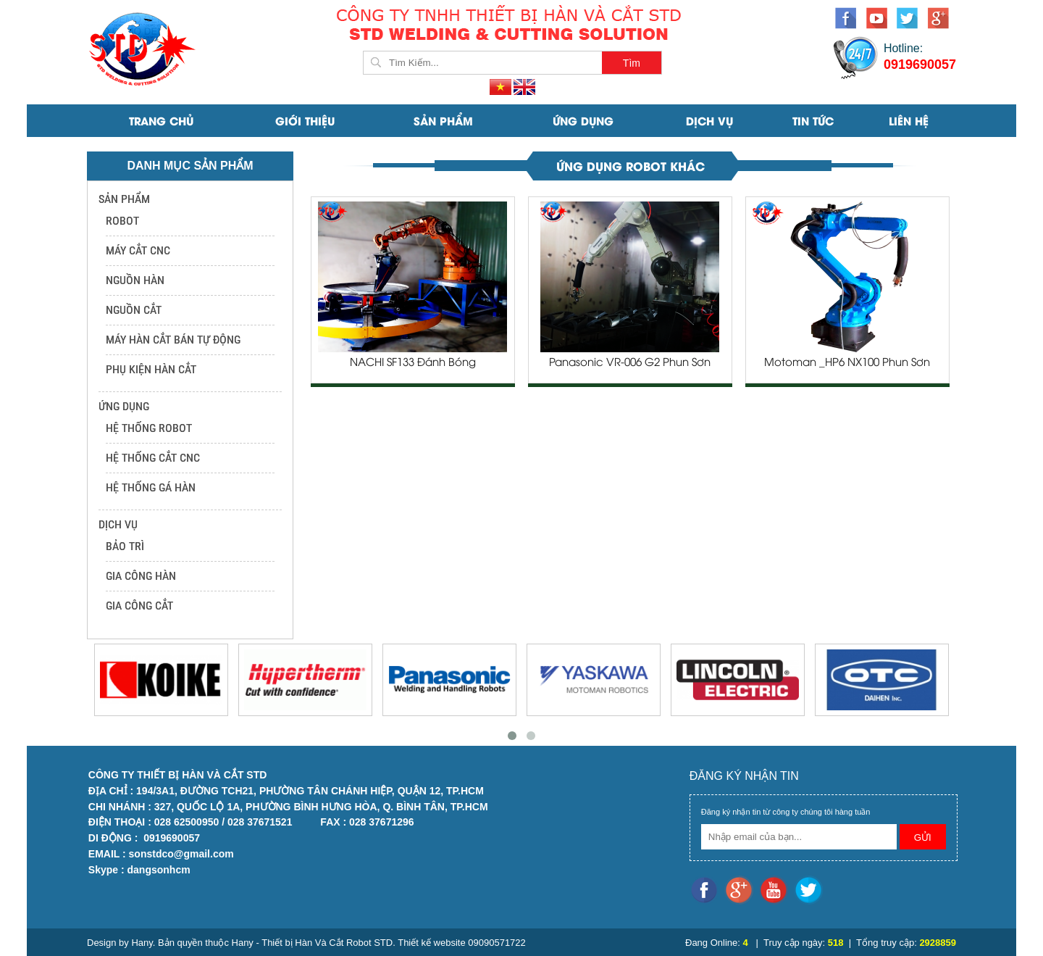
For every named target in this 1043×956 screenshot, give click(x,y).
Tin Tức (813, 120)
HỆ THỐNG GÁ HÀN (151, 487)
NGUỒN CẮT (134, 310)
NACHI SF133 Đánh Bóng (413, 363)
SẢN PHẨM (443, 120)
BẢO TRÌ (125, 546)
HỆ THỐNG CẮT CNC (153, 458)
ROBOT (122, 221)
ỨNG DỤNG (583, 120)
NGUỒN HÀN (135, 280)
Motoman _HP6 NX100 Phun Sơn (847, 363)
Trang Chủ (161, 120)
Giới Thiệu (305, 120)
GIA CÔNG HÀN (141, 576)
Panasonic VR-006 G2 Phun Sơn (630, 363)
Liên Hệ (909, 120)
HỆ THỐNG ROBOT (149, 428)
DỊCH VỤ (709, 120)
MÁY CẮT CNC (138, 250)
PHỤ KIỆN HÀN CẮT (151, 369)
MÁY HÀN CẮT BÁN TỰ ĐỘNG (173, 339)
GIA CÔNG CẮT (139, 605)
